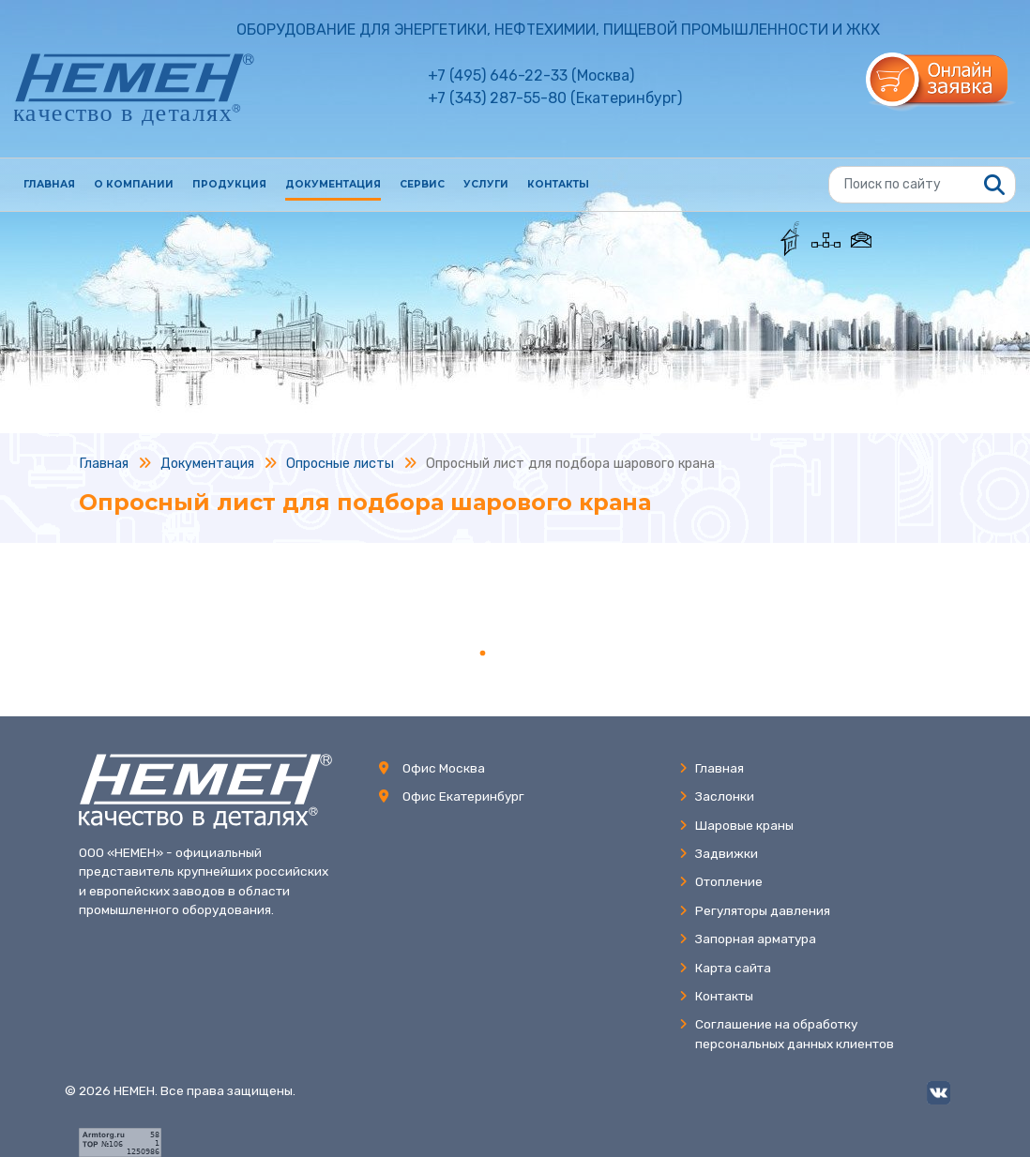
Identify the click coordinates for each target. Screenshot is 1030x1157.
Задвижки (718, 853)
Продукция (229, 184)
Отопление (721, 881)
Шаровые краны (736, 825)
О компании (134, 184)
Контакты (558, 184)
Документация (333, 184)
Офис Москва (443, 767)
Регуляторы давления (754, 910)
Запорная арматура (747, 938)
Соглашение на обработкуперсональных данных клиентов (786, 1033)
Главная (49, 184)
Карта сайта (725, 967)
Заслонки (716, 796)
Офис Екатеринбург (463, 796)
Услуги (485, 184)
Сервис (422, 184)
